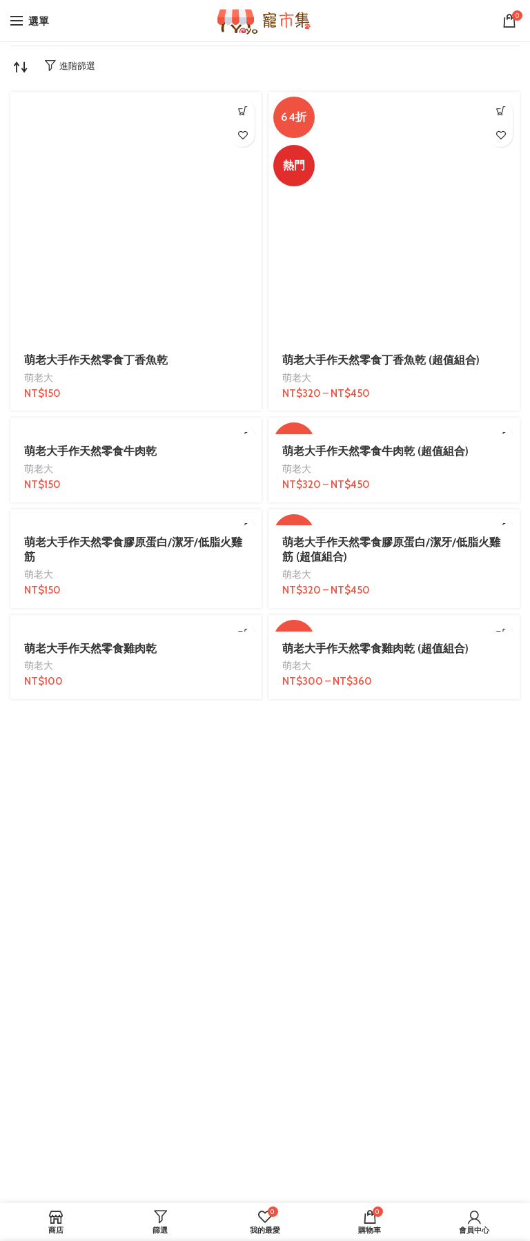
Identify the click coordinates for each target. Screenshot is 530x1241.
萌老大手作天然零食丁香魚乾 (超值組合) (381, 360)
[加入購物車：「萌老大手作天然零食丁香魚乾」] (242, 111)
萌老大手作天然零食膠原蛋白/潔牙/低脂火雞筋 (133, 549)
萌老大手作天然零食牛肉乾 (90, 451)
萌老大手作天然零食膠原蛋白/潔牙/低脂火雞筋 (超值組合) (391, 549)
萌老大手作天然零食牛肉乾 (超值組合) (375, 451)
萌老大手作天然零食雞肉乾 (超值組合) (375, 648)
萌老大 (38, 377)
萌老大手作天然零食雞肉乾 (90, 648)
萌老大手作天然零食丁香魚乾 (96, 360)
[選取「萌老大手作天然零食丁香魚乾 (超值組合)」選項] (501, 111)
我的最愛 (242, 135)
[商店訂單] (20, 67)
